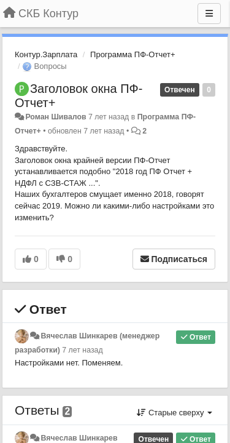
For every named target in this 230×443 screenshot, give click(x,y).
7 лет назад (82, 350)
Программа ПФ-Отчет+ (132, 54)
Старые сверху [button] (174, 412)
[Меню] (209, 13)
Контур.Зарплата (46, 54)
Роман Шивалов (55, 117)
